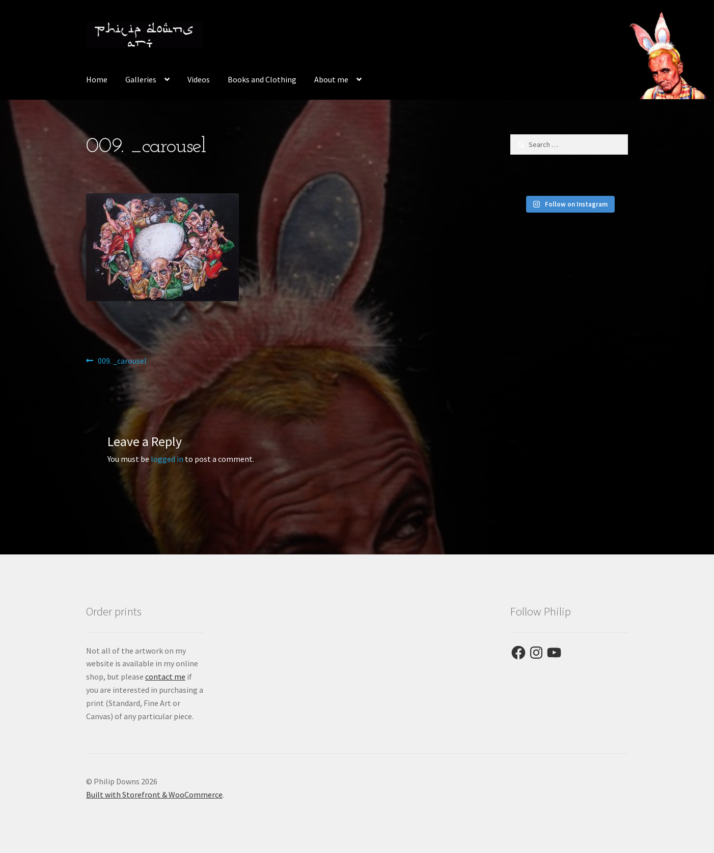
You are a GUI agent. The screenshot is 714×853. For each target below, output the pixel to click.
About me (331, 79)
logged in (167, 459)
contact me (165, 676)
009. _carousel (122, 361)
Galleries (140, 79)
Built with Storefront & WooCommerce (154, 794)
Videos (198, 79)
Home (96, 79)
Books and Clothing (262, 79)
